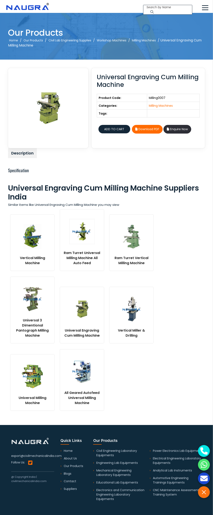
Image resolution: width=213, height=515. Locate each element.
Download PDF (147, 129)
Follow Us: (21, 462)
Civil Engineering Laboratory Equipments (116, 453)
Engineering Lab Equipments (117, 463)
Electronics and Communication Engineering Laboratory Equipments (120, 494)
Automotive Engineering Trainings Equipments (170, 480)
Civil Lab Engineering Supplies (69, 40)
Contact (70, 481)
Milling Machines (144, 40)
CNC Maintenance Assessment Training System (176, 492)
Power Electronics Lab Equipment (177, 451)
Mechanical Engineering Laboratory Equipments (113, 472)
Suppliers (70, 489)
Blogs (67, 473)
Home (13, 40)
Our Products (33, 40)
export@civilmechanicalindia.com (36, 456)
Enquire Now (177, 129)
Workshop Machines (111, 40)
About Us (70, 458)
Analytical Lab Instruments (172, 470)
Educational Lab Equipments (117, 482)
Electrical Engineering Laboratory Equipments (177, 460)
